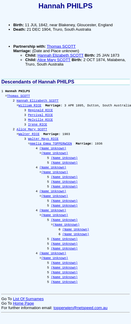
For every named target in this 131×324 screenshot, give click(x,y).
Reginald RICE (40, 110)
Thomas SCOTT (61, 46)
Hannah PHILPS (65, 6)
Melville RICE (40, 120)
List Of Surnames (28, 299)
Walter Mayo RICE (43, 139)
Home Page (23, 303)
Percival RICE (40, 115)
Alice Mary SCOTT (53, 60)
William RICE (30, 105)
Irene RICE (37, 125)
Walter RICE (29, 134)
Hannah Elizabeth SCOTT (61, 55)
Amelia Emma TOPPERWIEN (51, 144)
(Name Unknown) (52, 148)
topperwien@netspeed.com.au (80, 308)
